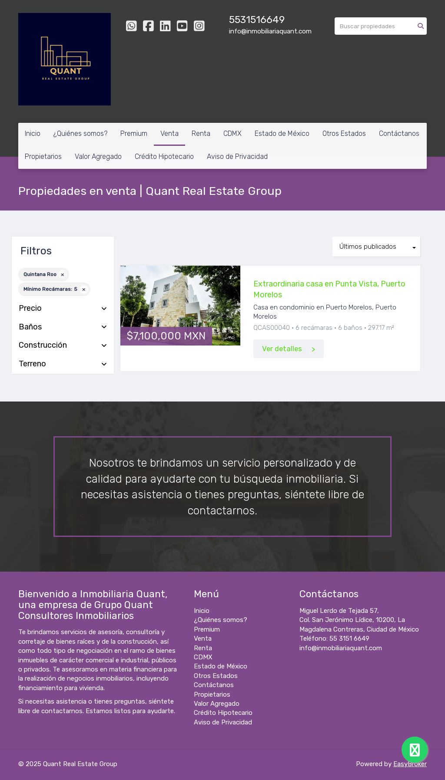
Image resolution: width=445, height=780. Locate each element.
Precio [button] (63, 308)
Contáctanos (399, 133)
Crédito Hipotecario (164, 156)
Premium (133, 133)
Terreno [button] (63, 364)
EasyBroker (410, 764)
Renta (201, 133)
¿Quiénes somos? (80, 133)
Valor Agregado (98, 156)
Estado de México (282, 133)
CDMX (232, 133)
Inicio (32, 133)
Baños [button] (63, 327)
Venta (169, 133)
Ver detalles (282, 349)
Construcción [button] (63, 345)
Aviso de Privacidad (237, 156)
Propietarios (43, 156)
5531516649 (257, 20)
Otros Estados (344, 133)
